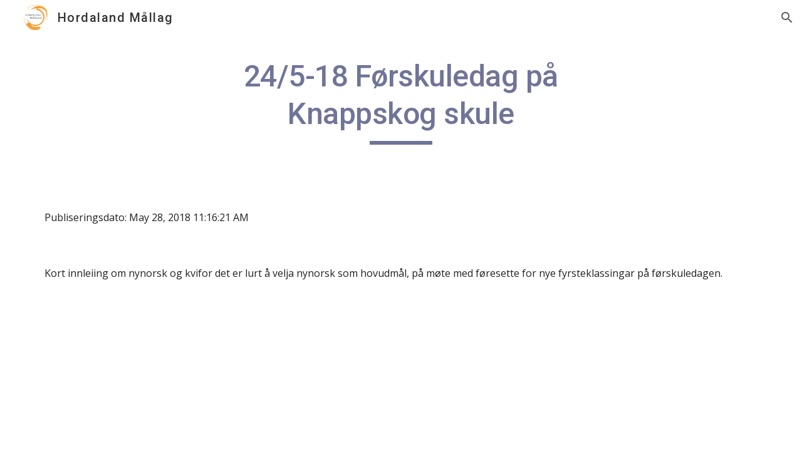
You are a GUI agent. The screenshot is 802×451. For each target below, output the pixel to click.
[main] (401, 101)
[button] (787, 18)
